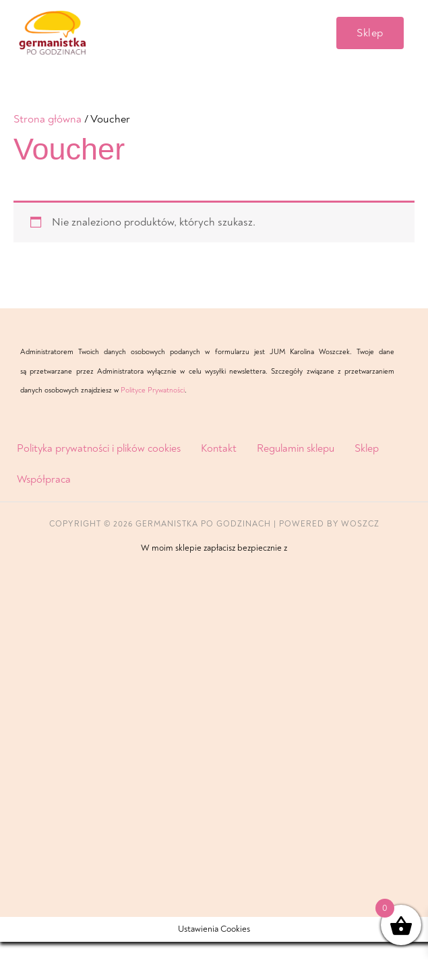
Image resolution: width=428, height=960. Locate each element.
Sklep (367, 466)
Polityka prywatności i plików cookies (99, 466)
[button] (370, 42)
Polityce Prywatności (153, 408)
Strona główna (47, 136)
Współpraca (44, 497)
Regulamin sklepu (295, 466)
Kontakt (219, 466)
